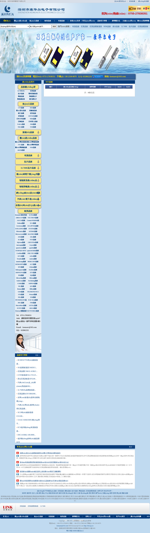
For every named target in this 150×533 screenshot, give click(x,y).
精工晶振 (22, 498)
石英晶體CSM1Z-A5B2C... (28, 371)
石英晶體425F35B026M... (27, 394)
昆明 (114, 493)
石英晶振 (84, 26)
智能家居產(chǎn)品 (28, 180)
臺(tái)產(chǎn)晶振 (28, 138)
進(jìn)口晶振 (28, 104)
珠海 (53, 493)
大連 (78, 493)
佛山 (43, 493)
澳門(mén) (98, 493)
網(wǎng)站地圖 (143, 1)
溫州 (60, 493)
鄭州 (93, 493)
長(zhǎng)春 (84, 493)
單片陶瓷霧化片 (92, 496)
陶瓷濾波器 (51, 496)
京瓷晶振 (35, 498)
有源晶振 (75, 26)
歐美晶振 (28, 211)
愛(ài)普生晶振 (13, 498)
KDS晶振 (5, 498)
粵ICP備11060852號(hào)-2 (75, 531)
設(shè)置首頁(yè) (120, 1)
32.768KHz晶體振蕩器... (27, 390)
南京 (75, 493)
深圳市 (24, 493)
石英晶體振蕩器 (96, 26)
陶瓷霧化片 (43, 496)
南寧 (111, 493)
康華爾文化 (76, 516)
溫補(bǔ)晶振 (28, 132)
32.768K (124, 26)
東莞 (40, 493)
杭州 (56, 493)
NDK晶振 (107, 26)
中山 (46, 493)
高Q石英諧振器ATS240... (27, 379)
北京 (33, 493)
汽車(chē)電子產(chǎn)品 (28, 199)
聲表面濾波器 (28, 496)
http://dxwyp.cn (88, 526)
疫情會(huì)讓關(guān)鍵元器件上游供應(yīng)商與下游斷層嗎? (40, 471)
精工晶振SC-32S (134, 498)
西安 (90, 493)
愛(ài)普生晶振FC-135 (107, 498)
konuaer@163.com (118, 76)
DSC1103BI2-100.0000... (27, 435)
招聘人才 (89, 516)
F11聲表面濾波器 (117, 496)
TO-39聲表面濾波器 (129, 496)
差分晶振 (116, 26)
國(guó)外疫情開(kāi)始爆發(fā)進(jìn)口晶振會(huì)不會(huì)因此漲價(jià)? (44, 481)
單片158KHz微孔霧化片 (78, 496)
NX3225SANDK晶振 (51, 498)
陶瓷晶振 (36, 496)
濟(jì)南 (118, 493)
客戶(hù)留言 (120, 516)
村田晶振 (28, 498)
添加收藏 (132, 1)
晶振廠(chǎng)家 (28, 87)
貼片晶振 (132, 26)
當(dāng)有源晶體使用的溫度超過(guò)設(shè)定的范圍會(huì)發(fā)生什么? (44, 462)
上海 (36, 493)
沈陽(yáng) (105, 493)
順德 (50, 493)
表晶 (8, 496)
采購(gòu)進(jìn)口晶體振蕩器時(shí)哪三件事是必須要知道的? (40, 453)
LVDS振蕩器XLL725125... (27, 375)
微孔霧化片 (59, 496)
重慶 (123, 493)
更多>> (37, 355)
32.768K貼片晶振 (28, 168)
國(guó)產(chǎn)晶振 (21, 516)
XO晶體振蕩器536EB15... (27, 368)
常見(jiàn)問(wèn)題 (103, 516)
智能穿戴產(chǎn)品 (28, 187)
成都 (126, 493)
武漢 (63, 493)
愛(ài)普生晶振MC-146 (121, 498)
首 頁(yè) (6, 516)
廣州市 (29, 493)
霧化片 (100, 496)
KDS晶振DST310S (93, 498)
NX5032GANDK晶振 (65, 498)
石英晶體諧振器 (33, 506)
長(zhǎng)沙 (69, 493)
